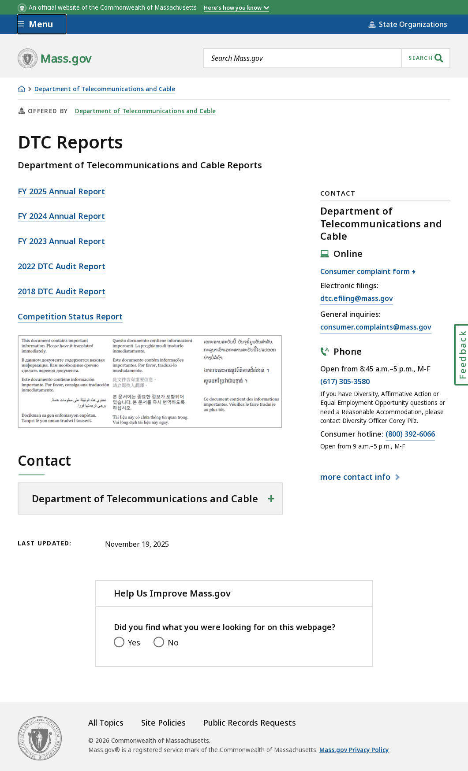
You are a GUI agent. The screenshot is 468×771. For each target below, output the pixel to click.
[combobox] (326, 58)
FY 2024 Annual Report (61, 216)
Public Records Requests (249, 722)
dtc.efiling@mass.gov (356, 299)
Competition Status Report (70, 316)
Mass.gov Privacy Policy (354, 750)
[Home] (21, 89)
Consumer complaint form (365, 271)
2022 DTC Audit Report (61, 266)
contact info (356, 476)
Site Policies (163, 722)
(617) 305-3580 (345, 382)
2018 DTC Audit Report (61, 291)
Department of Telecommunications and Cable (104, 89)
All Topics (106, 722)
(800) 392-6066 (410, 434)
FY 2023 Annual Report (61, 241)
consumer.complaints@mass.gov (375, 327)
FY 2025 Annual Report (61, 191)
